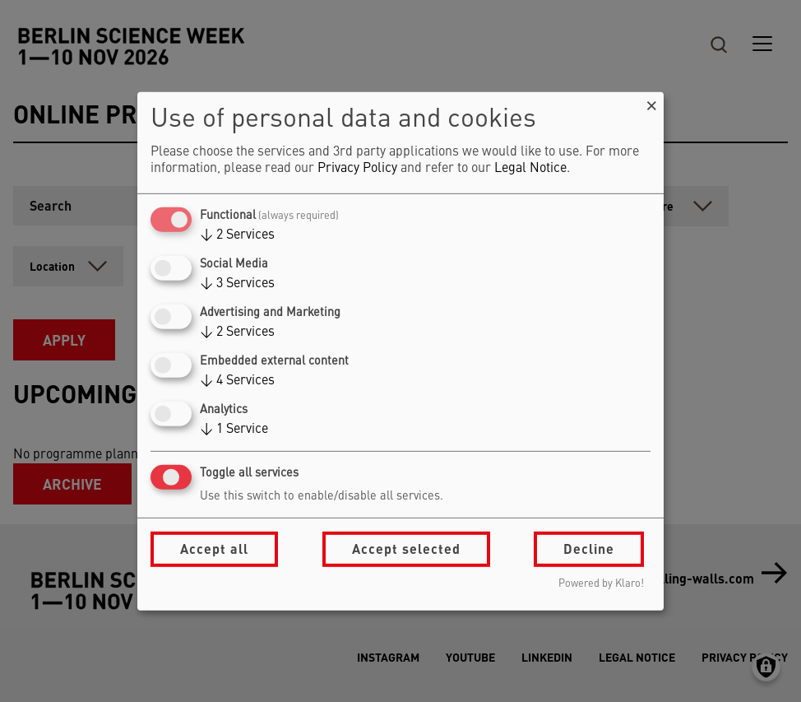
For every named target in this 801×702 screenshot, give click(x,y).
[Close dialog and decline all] (651, 101)
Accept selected (406, 548)
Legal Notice (530, 168)
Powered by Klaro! (601, 584)
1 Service (234, 429)
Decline (588, 548)
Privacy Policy (357, 168)
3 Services (237, 284)
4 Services (237, 381)
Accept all (214, 548)
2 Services (237, 235)
